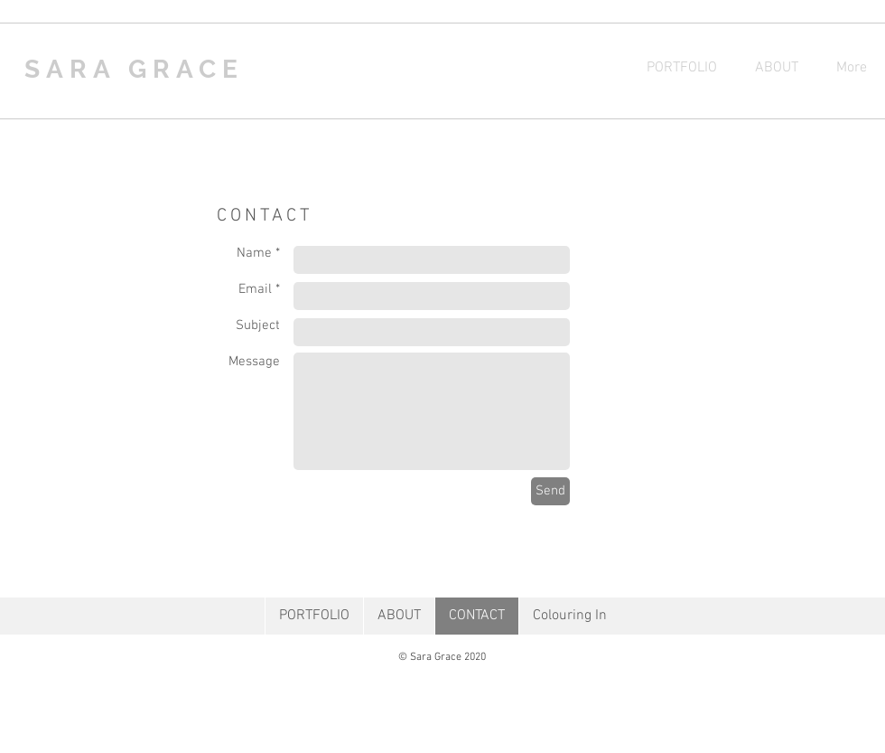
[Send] (550, 491)
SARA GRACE (134, 69)
